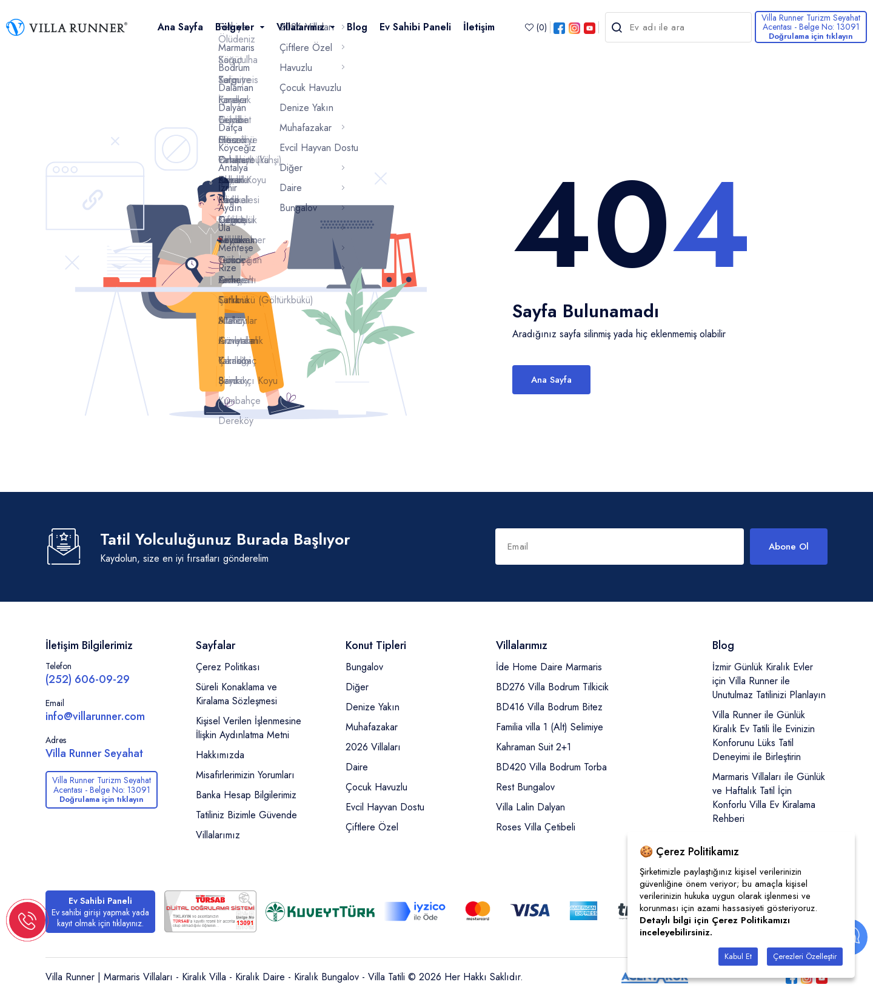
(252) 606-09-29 (87, 679)
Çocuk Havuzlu (376, 787)
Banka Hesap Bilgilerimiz (246, 795)
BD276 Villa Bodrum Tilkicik (552, 687)
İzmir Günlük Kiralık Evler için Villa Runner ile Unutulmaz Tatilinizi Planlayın (769, 681)
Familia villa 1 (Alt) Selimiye (549, 727)
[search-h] (617, 27)
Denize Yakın (373, 707)
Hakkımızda (220, 755)
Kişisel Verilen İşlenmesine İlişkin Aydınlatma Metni (248, 728)
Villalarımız (218, 835)
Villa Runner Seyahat (94, 753)
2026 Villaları (373, 747)
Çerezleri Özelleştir (805, 956)
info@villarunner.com (95, 716)
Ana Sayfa (180, 27)
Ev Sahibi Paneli (415, 27)
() (536, 27)
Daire (357, 767)
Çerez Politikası (228, 667)
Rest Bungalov (525, 787)
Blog (357, 27)
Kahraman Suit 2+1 (533, 747)
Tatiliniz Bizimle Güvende (246, 815)
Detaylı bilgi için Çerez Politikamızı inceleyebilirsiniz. (715, 926)
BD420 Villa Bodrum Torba (551, 767)
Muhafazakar (372, 727)
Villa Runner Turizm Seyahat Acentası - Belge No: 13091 (811, 27)
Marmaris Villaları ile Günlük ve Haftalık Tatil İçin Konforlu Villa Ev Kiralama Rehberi (768, 798)
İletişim (479, 27)
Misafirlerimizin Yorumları (245, 775)
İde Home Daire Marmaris (549, 667)
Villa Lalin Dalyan (530, 807)
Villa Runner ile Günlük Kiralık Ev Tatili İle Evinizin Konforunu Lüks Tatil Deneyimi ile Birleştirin (763, 736)
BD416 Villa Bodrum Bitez (549, 707)
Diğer (357, 687)
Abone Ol (789, 546)
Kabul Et (738, 956)
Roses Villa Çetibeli (535, 827)
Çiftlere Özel (372, 827)
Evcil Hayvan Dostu (385, 807)
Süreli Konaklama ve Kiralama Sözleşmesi (236, 694)
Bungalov (364, 667)
